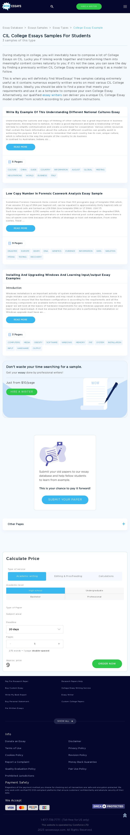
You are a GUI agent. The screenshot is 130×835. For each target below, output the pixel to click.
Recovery (36, 257)
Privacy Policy (77, 748)
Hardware (23, 348)
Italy (53, 176)
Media (27, 342)
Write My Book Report (15, 695)
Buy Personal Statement (17, 701)
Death (36, 251)
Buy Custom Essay (14, 688)
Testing (22, 257)
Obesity (38, 342)
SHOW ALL (63, 721)
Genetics (56, 251)
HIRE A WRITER (89, 6)
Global (88, 170)
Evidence (70, 251)
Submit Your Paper (65, 499)
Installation (114, 342)
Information (61, 170)
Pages (9, 637)
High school (35, 591)
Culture (12, 170)
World (29, 176)
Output (37, 348)
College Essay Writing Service (76, 688)
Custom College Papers (72, 701)
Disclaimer (75, 741)
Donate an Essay (15, 741)
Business (42, 176)
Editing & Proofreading (64, 576)
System (100, 342)
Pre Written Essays (14, 708)
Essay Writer (67, 695)
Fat (90, 342)
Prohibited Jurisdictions (19, 776)
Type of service (16, 569)
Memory (80, 342)
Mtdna (11, 257)
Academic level (15, 585)
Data (99, 251)
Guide (33, 170)
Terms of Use (13, 748)
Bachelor (35, 597)
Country (45, 170)
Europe (25, 251)
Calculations (102, 576)
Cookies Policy (14, 755)
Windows (67, 342)
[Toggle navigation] (125, 6)
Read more (20, 147)
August (76, 170)
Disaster (12, 251)
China (23, 170)
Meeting (100, 170)
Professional (94, 597)
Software (51, 342)
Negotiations (15, 176)
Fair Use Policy (78, 769)
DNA (46, 251)
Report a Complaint (17, 762)
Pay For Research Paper (16, 681)
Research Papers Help (72, 681)
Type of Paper (14, 608)
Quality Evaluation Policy (20, 769)
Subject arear (14, 614)
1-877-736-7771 (50, 820)
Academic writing (23, 576)
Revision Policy (78, 755)
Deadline (11, 622)
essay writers (52, 95)
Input (10, 348)
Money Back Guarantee (83, 762)
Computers (14, 342)
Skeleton (110, 251)
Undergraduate (94, 591)
